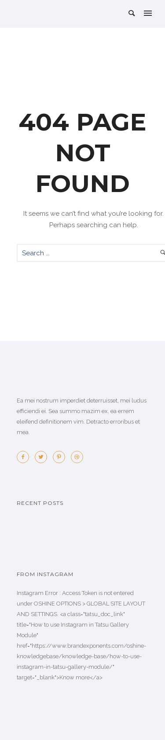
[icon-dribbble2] (77, 457)
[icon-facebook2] (25, 457)
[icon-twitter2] (43, 457)
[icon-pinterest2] (61, 457)
